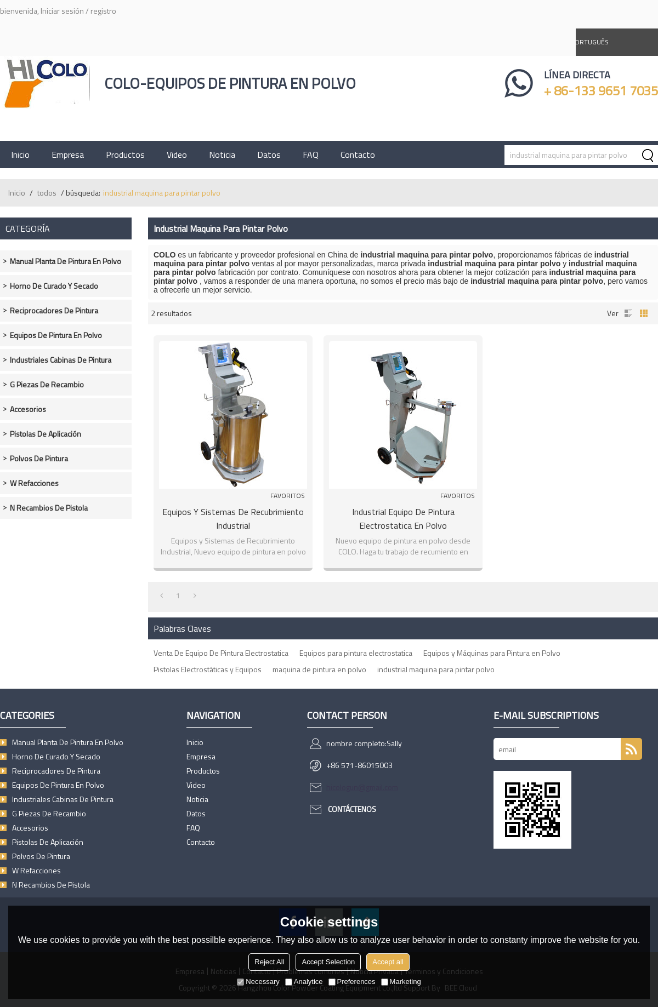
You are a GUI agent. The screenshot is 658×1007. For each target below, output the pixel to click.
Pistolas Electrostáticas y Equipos (208, 669)
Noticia (222, 154)
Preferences (352, 981)
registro (103, 10)
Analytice (304, 981)
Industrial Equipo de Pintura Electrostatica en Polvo (403, 518)
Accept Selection (328, 962)
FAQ (311, 154)
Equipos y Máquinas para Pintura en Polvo (491, 653)
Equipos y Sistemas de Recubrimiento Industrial (233, 518)
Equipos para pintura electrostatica (355, 653)
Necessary (258, 981)
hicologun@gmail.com (362, 787)
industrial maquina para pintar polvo (436, 669)
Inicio (20, 154)
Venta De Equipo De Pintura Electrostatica (221, 653)
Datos (269, 154)
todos (46, 192)
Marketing (401, 981)
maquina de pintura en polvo (319, 669)
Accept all (387, 962)
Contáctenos (352, 809)
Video (177, 154)
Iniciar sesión (62, 10)
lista (628, 313)
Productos (125, 154)
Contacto (358, 154)
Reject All (269, 962)
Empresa (68, 154)
